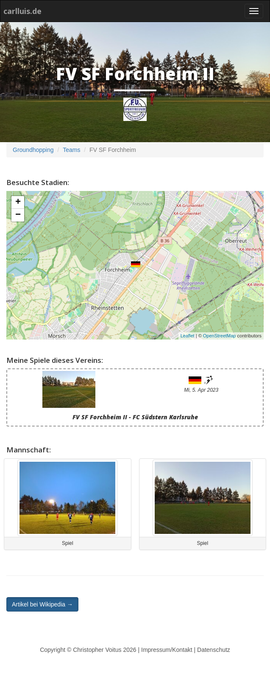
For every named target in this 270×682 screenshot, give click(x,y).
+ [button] (18, 202)
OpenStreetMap (219, 335)
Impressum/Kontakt (166, 649)
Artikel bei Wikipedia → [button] (42, 604)
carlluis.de (22, 11)
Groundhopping (33, 149)
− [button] (18, 215)
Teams (71, 149)
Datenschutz (213, 649)
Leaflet (188, 335)
